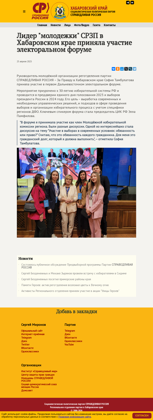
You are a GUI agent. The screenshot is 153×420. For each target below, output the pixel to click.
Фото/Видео (81, 25)
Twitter (25, 344)
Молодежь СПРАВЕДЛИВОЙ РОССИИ (37, 379)
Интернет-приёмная (32, 334)
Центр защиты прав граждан (37, 374)
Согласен (142, 415)
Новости (56, 25)
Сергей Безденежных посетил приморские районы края (54, 280)
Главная (42, 25)
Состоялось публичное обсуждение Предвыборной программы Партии (75, 266)
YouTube (69, 344)
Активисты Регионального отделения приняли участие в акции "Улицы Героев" (68, 291)
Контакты (110, 25)
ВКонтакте (27, 348)
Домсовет (27, 390)
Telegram (26, 337)
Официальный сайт (32, 330)
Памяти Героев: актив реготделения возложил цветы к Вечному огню (63, 286)
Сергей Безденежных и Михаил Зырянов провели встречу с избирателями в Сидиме (72, 274)
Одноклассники (30, 351)
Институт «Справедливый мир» (39, 371)
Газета (96, 25)
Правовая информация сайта (74, 417)
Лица (67, 25)
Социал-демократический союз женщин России (39, 385)
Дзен (24, 341)
